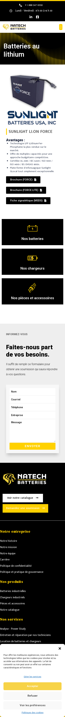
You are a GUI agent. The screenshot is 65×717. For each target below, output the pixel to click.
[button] (60, 648)
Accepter (32, 686)
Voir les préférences (32, 705)
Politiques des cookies (33, 712)
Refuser (33, 695)
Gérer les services (32, 677)
